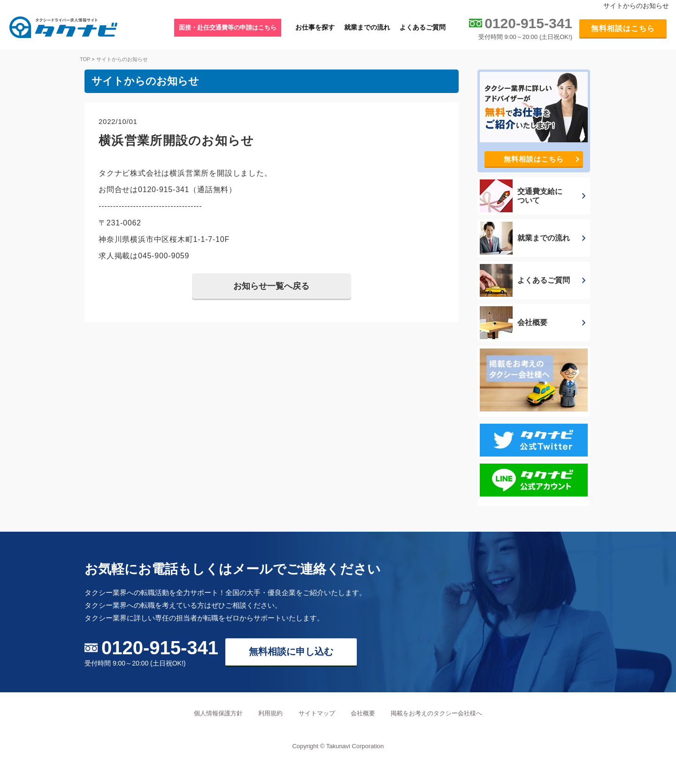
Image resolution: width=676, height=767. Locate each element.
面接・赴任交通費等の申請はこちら (228, 27)
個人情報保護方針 (218, 713)
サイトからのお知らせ (122, 59)
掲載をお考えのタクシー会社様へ (436, 713)
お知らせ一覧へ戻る (271, 286)
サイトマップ (317, 713)
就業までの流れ (367, 27)
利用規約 (270, 713)
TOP (85, 59)
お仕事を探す (315, 27)
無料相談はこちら (623, 28)
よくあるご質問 (422, 27)
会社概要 (363, 713)
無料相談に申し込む (291, 651)
